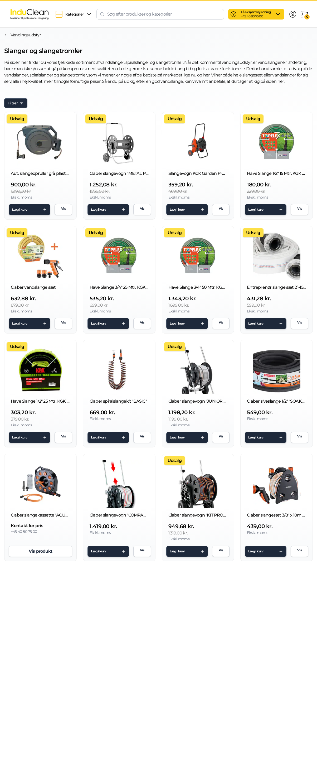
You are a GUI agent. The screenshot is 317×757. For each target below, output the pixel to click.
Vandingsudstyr (22, 34)
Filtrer (16, 103)
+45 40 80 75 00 (252, 16)
